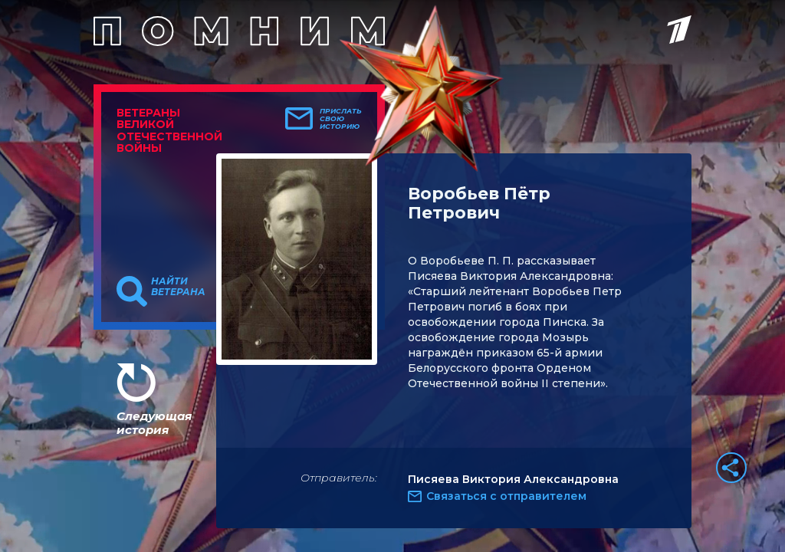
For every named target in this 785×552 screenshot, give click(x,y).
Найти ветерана (178, 286)
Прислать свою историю (341, 118)
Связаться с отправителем (506, 496)
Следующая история (154, 423)
